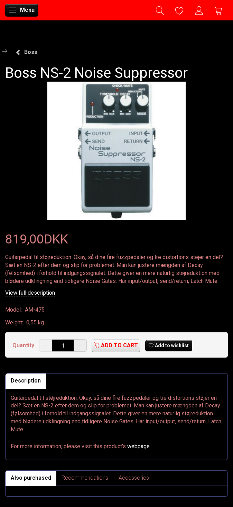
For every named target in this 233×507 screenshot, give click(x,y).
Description (26, 380)
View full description (30, 292)
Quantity (24, 345)
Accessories (134, 477)
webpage (138, 446)
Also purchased (31, 477)
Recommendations (85, 477)
